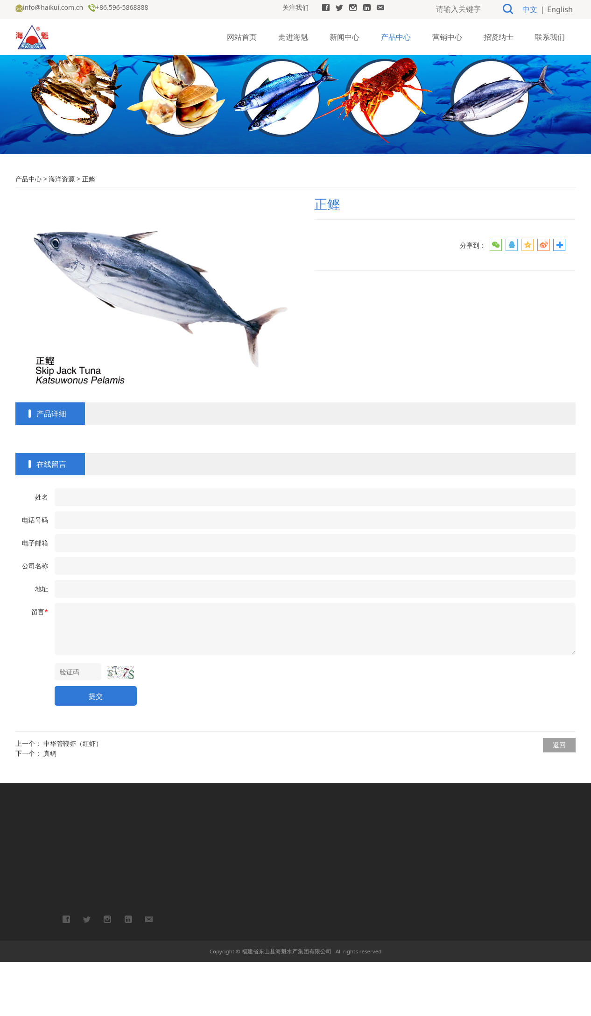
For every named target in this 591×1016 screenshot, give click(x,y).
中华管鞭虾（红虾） (72, 797)
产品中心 (396, 35)
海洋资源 (62, 232)
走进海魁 (293, 35)
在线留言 (51, 518)
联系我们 (550, 35)
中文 (535, 8)
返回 (559, 798)
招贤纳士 (499, 35)
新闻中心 (344, 35)
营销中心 (447, 35)
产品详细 (51, 467)
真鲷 (49, 806)
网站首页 (242, 35)
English (561, 8)
